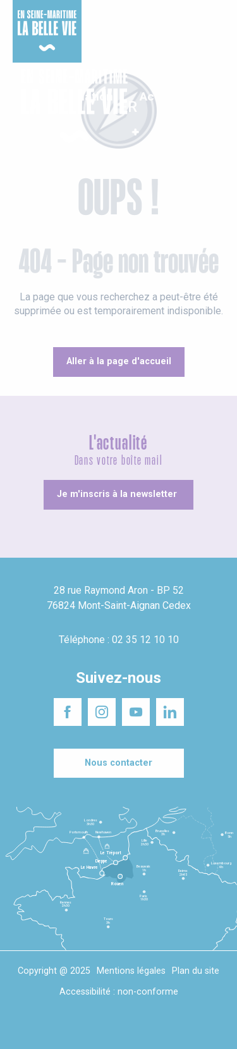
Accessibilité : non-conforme (118, 991)
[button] (216, 106)
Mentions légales (131, 971)
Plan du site (195, 971)
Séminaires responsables (191, 18)
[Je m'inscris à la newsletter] (118, 494)
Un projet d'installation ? (118, 18)
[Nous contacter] (119, 763)
